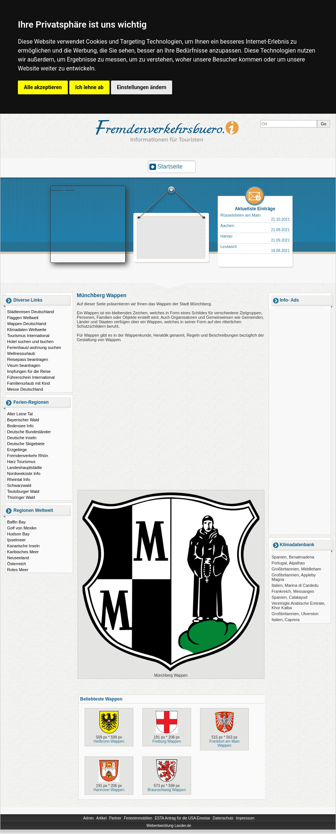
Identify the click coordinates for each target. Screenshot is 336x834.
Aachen (227, 225)
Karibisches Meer (23, 552)
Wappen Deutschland (26, 323)
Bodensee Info (20, 426)
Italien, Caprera (285, 619)
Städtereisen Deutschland (30, 311)
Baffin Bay (16, 522)
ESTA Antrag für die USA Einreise (182, 818)
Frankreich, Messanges (293, 591)
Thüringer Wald (21, 497)
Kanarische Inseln (23, 546)
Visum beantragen (23, 365)
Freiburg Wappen (166, 741)
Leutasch (229, 246)
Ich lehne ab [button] (89, 87)
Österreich (16, 563)
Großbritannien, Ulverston (295, 613)
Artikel (101, 818)
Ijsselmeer (16, 540)
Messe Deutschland (25, 389)
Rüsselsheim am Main (241, 215)
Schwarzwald (19, 485)
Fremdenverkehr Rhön (27, 455)
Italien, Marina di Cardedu (295, 585)
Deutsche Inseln (22, 437)
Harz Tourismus (21, 461)
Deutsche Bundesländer (29, 431)
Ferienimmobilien (138, 818)
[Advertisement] (171, 238)
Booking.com (63, 188)
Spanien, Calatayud (289, 597)
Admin (88, 818)
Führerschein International (31, 377)
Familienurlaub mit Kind (28, 383)
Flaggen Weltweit (22, 317)
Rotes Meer (17, 569)
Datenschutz (223, 818)
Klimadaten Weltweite (27, 329)
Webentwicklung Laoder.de (168, 826)
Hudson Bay (18, 534)
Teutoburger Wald (23, 491)
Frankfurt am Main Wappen (224, 743)
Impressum (245, 818)
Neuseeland (18, 558)
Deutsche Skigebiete (26, 443)
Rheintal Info (18, 479)
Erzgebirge (17, 449)
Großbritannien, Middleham (296, 569)
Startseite (170, 166)
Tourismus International (28, 335)
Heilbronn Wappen (108, 741)
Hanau (226, 236)
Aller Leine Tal (20, 414)
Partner (115, 818)
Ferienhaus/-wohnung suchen (34, 347)
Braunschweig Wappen (167, 790)
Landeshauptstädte (24, 467)
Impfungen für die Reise (29, 371)
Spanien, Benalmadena (293, 557)
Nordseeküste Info (23, 473)
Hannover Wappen (108, 790)
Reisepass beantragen (27, 359)
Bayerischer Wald (23, 420)
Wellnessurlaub (21, 353)
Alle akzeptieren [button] (43, 87)
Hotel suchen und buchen (30, 341)
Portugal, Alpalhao (288, 563)
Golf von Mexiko (22, 528)
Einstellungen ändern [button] (142, 87)
